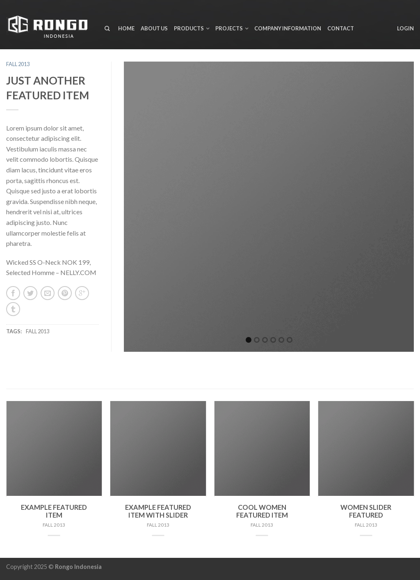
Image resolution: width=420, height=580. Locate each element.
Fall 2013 (18, 64)
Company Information (287, 28)
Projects (229, 28)
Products (189, 28)
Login (405, 28)
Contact (340, 28)
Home (126, 28)
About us (154, 28)
